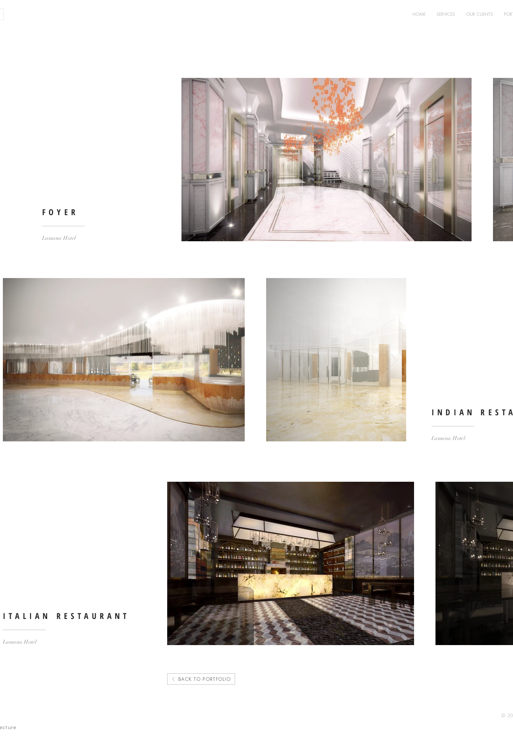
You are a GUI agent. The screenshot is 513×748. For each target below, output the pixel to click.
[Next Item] (394, 360)
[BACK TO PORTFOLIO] (201, 679)
